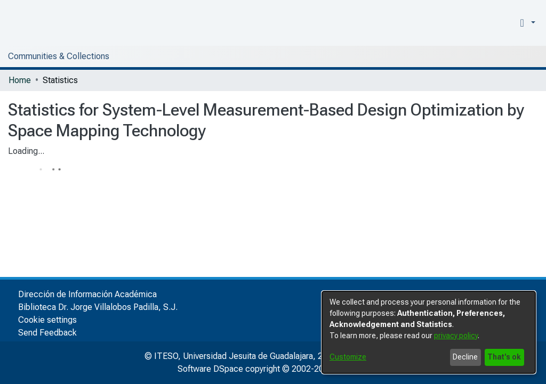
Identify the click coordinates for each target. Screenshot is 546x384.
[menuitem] (505, 23)
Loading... (26, 151)
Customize (348, 357)
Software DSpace (210, 369)
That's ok (504, 357)
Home (20, 80)
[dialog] (428, 332)
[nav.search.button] (489, 23)
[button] (525, 23)
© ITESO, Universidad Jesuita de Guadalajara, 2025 (240, 356)
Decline (465, 357)
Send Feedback (47, 333)
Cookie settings (47, 320)
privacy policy (456, 335)
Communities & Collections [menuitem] (58, 56)
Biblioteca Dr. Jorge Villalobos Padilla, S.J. (98, 307)
